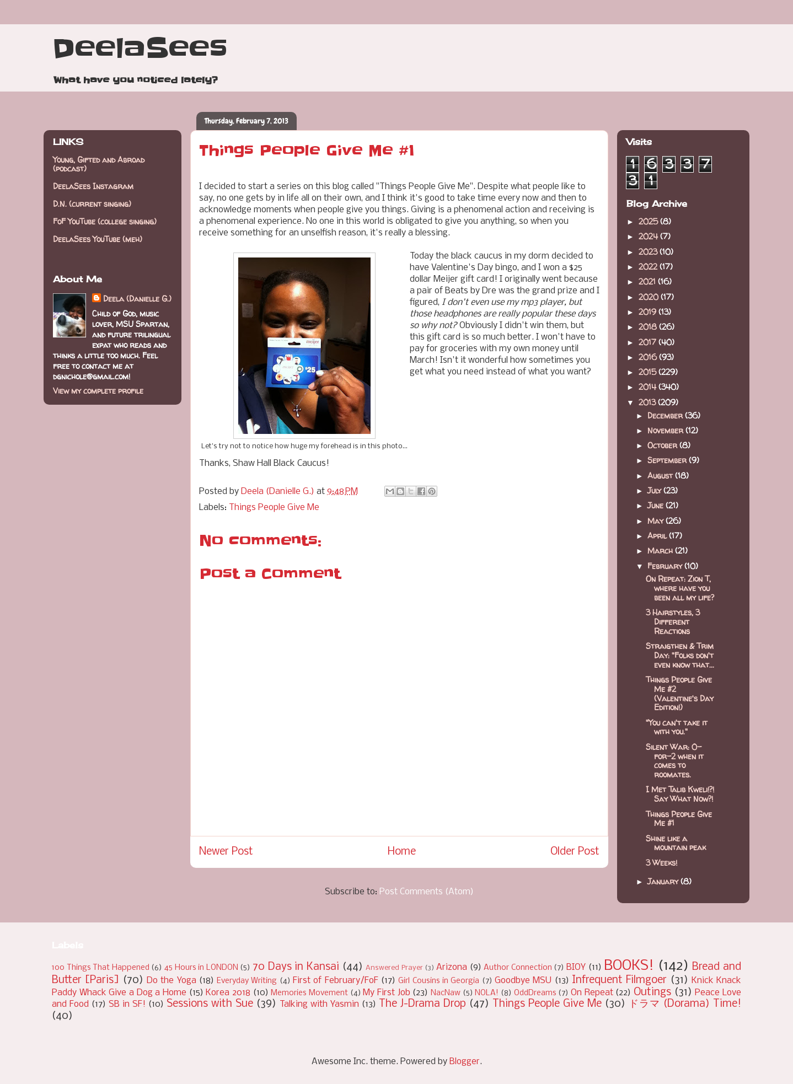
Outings (652, 992)
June (656, 505)
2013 (648, 402)
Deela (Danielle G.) (137, 298)
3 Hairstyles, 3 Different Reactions (673, 621)
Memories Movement (309, 993)
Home (402, 851)
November (666, 430)
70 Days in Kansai (296, 967)
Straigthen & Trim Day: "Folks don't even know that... (680, 655)
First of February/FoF (335, 980)
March (661, 550)
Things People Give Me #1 (679, 819)
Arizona (451, 967)
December (666, 415)
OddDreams (535, 993)
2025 (649, 221)
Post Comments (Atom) (426, 892)
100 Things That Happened (100, 968)
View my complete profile (98, 390)
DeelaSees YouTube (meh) (97, 239)
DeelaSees (139, 48)
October (663, 445)
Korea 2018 (228, 992)
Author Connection (518, 968)
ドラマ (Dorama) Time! (685, 1004)
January (664, 881)
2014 (648, 387)
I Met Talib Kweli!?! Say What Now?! (680, 794)
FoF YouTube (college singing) (105, 221)
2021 (648, 281)
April (658, 535)
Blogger (464, 1061)
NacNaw (445, 993)
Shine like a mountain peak (676, 843)
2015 (648, 372)
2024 (649, 236)
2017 (648, 342)
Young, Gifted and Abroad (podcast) (98, 164)
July (655, 490)
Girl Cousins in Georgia (438, 981)
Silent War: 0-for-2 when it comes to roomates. (675, 761)
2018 (649, 326)
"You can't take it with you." (677, 727)
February (665, 566)
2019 (648, 312)
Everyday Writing (247, 981)
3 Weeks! (661, 862)
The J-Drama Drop (422, 1004)
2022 (649, 266)
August (661, 475)
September (668, 460)
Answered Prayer (394, 968)
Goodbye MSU (523, 980)
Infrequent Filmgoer (619, 980)
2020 (650, 297)
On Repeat (592, 992)
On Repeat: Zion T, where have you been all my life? (680, 588)
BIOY (576, 967)
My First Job (386, 992)
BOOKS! (629, 966)
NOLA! (487, 993)
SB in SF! (127, 1004)
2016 (649, 357)
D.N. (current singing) (92, 203)
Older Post (574, 851)
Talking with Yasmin (319, 1004)
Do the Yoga (171, 980)
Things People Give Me (274, 507)
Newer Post (226, 851)
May (656, 521)
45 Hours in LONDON (201, 968)
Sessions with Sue (210, 1004)
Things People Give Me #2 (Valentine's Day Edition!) (680, 693)
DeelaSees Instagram (93, 186)
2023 (649, 251)
